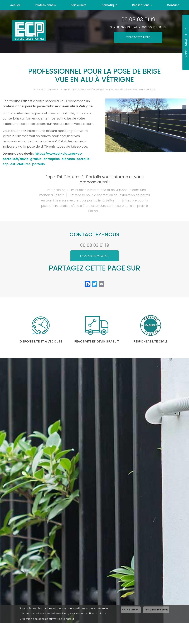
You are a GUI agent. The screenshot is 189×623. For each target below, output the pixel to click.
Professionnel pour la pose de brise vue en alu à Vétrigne (122, 89)
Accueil (15, 5)
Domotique (109, 5)
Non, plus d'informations (156, 610)
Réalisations (142, 5)
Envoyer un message (94, 256)
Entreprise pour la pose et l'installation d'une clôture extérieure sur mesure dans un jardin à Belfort (94, 205)
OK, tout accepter (130, 610)
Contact (173, 5)
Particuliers (78, 5)
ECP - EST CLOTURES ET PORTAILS (52, 89)
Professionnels (45, 5)
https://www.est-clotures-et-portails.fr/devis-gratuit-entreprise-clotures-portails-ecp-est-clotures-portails (47, 158)
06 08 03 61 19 (94, 245)
